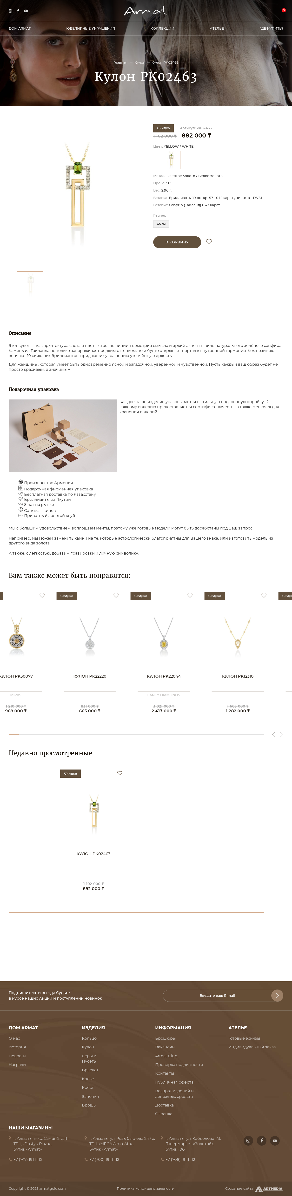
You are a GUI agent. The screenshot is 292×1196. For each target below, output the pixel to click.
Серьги (89, 1056)
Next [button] (281, 734)
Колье (88, 1079)
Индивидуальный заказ (252, 1047)
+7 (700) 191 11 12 (104, 1160)
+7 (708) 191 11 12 (180, 1160)
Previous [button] (273, 734)
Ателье (217, 28)
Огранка (163, 1114)
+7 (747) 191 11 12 (27, 1160)
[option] (76, 195)
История (17, 1047)
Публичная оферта (174, 1082)
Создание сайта (254, 1189)
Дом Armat (20, 28)
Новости (17, 1056)
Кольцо (89, 1038)
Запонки (90, 1097)
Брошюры (165, 1038)
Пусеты (89, 1061)
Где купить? (271, 28)
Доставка (164, 1105)
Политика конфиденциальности (145, 1188)
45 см (161, 224)
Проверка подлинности (179, 1065)
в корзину (177, 242)
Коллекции (162, 28)
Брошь (89, 1105)
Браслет (90, 1070)
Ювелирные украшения (90, 28)
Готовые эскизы (244, 1038)
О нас (14, 1038)
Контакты (164, 1073)
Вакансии (165, 1047)
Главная (120, 62)
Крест (88, 1088)
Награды (17, 1065)
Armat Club (166, 1056)
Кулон (139, 62)
